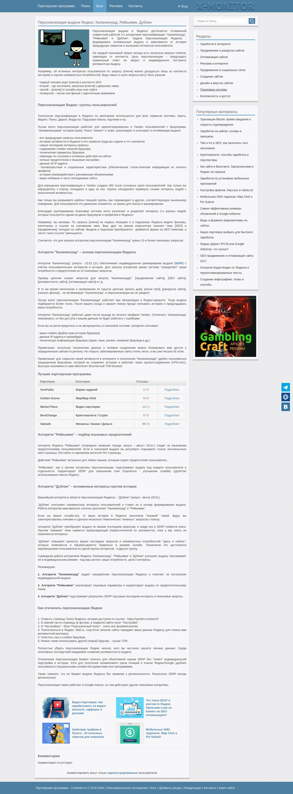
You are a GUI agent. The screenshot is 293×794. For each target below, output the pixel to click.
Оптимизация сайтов (214, 57)
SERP (179, 263)
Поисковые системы (213, 89)
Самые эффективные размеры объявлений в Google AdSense (220, 211)
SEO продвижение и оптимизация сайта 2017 (226, 258)
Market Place (49, 406)
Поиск (85, 6)
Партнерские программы (56, 6)
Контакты (136, 6)
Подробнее (172, 389)
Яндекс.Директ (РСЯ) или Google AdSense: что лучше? (222, 246)
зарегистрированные (123, 772)
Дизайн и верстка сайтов (216, 83)
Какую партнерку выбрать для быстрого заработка (226, 234)
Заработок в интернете (215, 44)
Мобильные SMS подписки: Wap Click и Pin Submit (161, 733)
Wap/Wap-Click (86, 398)
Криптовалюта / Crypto (92, 415)
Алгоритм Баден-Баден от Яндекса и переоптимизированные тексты (224, 270)
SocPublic (47, 389)
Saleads (45, 424)
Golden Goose (50, 398)
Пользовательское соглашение (127, 788)
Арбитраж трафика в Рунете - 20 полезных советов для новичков (88, 733)
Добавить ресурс (170, 788)
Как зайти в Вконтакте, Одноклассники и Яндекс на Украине (227, 169)
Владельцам (192, 788)
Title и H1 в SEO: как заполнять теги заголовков (224, 145)
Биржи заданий (86, 389)
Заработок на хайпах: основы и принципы (221, 133)
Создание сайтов (211, 76)
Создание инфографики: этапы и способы (222, 282)
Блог (99, 6)
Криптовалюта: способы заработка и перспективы (224, 157)
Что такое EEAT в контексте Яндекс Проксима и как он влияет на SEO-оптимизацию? (159, 708)
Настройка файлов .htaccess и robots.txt (226, 190)
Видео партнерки (88, 406)
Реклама (115, 6)
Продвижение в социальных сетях (223, 70)
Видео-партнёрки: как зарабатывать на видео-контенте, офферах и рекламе (89, 708)
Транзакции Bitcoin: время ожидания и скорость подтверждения (225, 122)
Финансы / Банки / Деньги (94, 424)
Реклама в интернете (214, 63)
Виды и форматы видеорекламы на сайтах (223, 223)
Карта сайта (227, 788)
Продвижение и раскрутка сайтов (222, 50)
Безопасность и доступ (215, 96)
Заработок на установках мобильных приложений (224, 181)
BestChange (48, 415)
